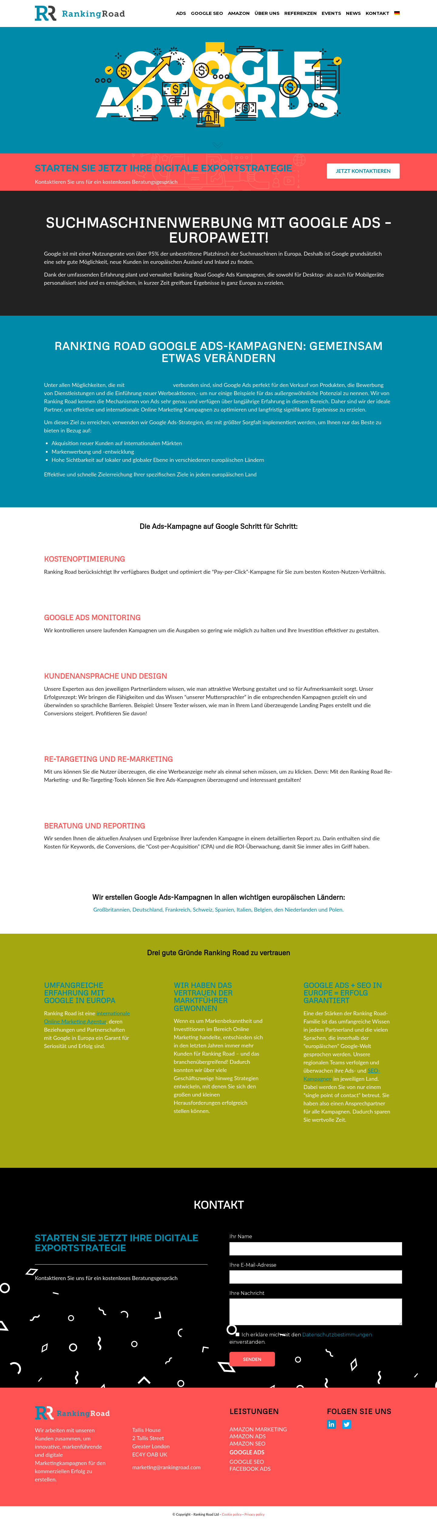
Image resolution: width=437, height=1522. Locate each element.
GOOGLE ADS (246, 1452)
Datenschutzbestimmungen (337, 1335)
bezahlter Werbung (149, 384)
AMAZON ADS (247, 1436)
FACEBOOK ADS (249, 1468)
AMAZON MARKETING (258, 1429)
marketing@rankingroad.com (166, 1467)
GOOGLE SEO (246, 1461)
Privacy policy (255, 1514)
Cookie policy (232, 1514)
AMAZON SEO (247, 1443)
